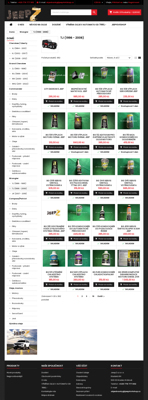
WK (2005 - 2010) (20, 78)
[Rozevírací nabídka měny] (99, 2)
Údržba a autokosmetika (19, 172)
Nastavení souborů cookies (89, 395)
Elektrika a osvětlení (21, 111)
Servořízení (17, 313)
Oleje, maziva (16, 288)
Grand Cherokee (17, 63)
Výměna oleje (16, 323)
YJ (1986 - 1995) (19, 183)
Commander (15, 88)
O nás (21, 24)
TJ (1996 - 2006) (19, 188)
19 (93, 296)
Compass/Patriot (18, 198)
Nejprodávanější (14, 376)
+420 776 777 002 (26, 2)
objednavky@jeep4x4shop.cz (60, 2)
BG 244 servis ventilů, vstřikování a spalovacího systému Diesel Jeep (103, 185)
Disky (14, 99)
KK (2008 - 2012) (19, 58)
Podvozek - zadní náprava (20, 164)
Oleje (14, 141)
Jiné (14, 318)
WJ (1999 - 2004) (20, 73)
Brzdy (14, 94)
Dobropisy (81, 380)
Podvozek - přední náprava (21, 157)
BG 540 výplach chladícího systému (79, 274)
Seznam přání (82, 391)
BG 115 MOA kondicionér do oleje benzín (129, 137)
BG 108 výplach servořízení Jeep (129, 90)
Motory (15, 293)
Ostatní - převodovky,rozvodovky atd (23, 148)
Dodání (56, 24)
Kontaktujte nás (48, 391)
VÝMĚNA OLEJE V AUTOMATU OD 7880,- (86, 24)
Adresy (79, 383)
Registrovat (133, 2)
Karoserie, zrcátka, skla (21, 130)
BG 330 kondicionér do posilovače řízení (104, 228)
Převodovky (17, 298)
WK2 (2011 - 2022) (20, 83)
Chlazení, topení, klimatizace (20, 122)
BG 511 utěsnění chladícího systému (54, 274)
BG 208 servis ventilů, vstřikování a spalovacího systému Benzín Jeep (54, 185)
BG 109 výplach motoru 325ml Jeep (54, 136)
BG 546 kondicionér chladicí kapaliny (104, 273)
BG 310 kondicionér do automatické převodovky (79, 228)
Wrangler (14, 178)
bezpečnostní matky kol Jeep (79, 90)
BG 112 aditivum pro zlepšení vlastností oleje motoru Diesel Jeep (104, 138)
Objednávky (82, 376)
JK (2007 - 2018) (19, 193)
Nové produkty (14, 372)
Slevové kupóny (83, 387)
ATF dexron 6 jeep (54, 88)
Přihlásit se (117, 2)
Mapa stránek (47, 395)
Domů (10, 38)
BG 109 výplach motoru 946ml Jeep (79, 136)
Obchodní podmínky (51, 376)
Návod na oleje (38, 24)
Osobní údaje (82, 372)
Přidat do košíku (54, 101)
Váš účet (81, 365)
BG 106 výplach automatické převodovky (103, 91)
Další (101, 296)
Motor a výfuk (18, 136)
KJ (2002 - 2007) (19, 53)
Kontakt (116, 365)
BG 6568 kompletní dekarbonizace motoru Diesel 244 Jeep (128, 276)
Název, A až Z (119, 58)
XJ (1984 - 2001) (19, 48)
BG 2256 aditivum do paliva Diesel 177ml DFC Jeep (79, 183)
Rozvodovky (17, 303)
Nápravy (16, 308)
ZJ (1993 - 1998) (19, 68)
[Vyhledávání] (74, 12)
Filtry (14, 116)
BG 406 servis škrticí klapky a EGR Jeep (129, 228)
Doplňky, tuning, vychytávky (19, 105)
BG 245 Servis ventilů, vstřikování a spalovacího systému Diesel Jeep (128, 185)
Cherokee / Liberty (18, 43)
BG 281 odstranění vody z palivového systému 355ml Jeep (54, 228)
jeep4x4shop (119, 24)
